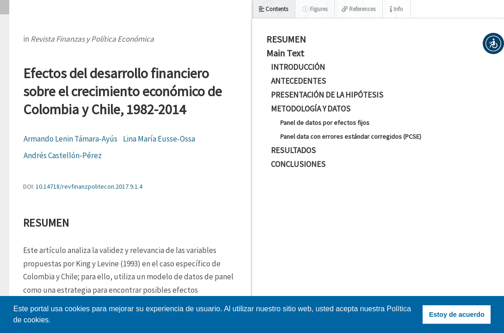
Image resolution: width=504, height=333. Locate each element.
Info (396, 9)
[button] (493, 43)
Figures (314, 9)
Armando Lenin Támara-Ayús (70, 139)
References (358, 9)
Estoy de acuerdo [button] (457, 314)
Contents (273, 9)
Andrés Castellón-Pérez (63, 155)
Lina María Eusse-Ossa (159, 139)
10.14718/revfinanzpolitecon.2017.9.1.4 (89, 186)
